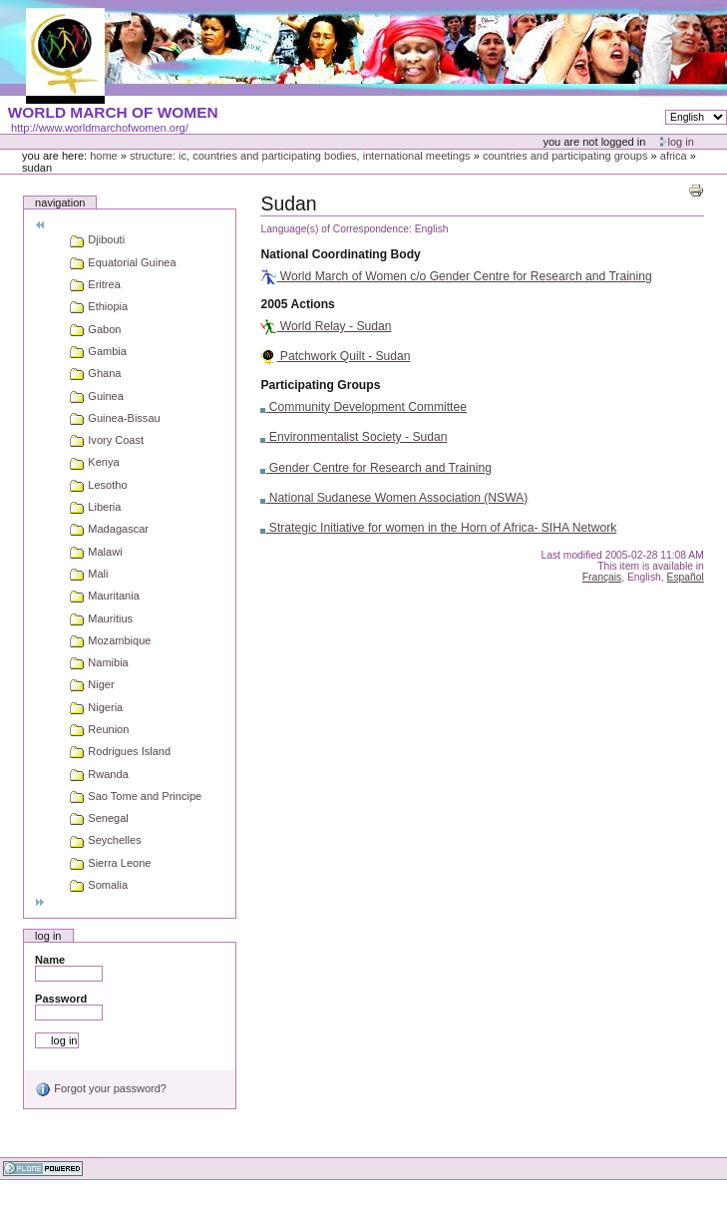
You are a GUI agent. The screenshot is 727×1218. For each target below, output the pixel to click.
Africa (673, 156)
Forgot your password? (101, 1088)
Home (104, 156)
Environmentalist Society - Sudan (353, 437)
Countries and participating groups (565, 156)
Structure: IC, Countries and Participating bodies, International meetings (300, 156)
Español (685, 577)
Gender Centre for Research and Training (375, 468)
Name (50, 960)
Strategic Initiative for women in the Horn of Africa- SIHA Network (438, 528)
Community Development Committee (363, 407)
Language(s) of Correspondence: (335, 228)
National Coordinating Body (340, 254)
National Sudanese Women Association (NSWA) (394, 498)
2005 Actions (297, 304)
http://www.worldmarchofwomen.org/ (99, 128)
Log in (681, 142)
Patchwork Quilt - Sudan (335, 356)
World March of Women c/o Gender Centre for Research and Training (455, 276)
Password (61, 999)
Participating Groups (320, 385)
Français (602, 577)
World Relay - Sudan (325, 326)
